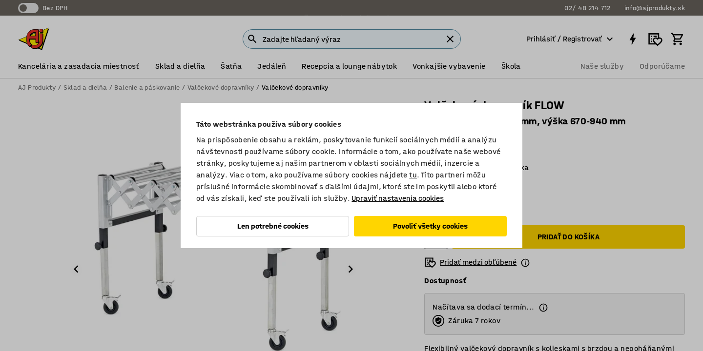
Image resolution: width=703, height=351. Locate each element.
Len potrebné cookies (273, 226)
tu (413, 174)
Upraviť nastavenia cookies (398, 198)
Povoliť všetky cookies (430, 226)
